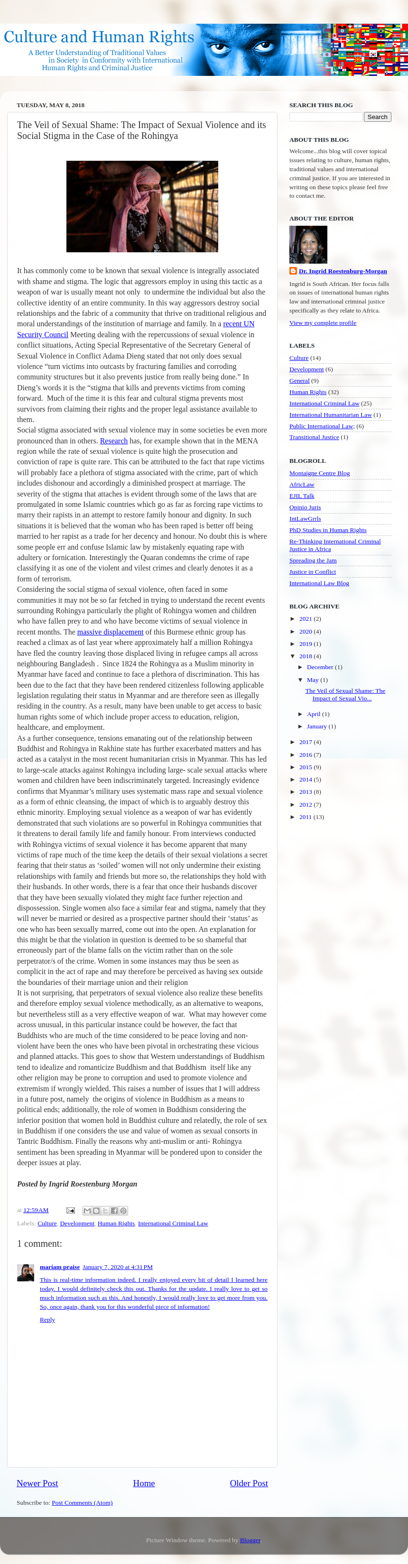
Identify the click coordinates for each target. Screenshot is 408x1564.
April (314, 714)
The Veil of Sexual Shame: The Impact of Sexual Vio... (346, 694)
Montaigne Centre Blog (319, 473)
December (321, 667)
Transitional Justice (314, 437)
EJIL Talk (302, 495)
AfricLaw (301, 484)
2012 (306, 804)
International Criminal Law (173, 1223)
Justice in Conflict (312, 571)
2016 (306, 754)
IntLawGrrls (305, 518)
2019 (306, 643)
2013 (306, 791)
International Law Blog (319, 583)
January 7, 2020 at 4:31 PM (118, 1266)
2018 (306, 656)
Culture (47, 1223)
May (313, 679)
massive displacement (110, 632)
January (317, 726)
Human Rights (116, 1223)
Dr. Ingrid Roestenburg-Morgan (343, 271)
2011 (306, 816)
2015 (306, 767)
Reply (47, 1319)
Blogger (250, 1540)
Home (144, 1483)
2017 (306, 741)
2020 (306, 631)
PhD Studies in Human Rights (328, 530)
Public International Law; (322, 426)
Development (77, 1223)
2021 (306, 618)
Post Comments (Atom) (82, 1502)
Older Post (249, 1483)
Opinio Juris (305, 507)
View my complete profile (322, 322)
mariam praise (60, 1266)
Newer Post (37, 1483)
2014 (306, 779)
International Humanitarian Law (330, 414)
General (299, 380)
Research (114, 441)
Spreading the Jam (313, 560)
